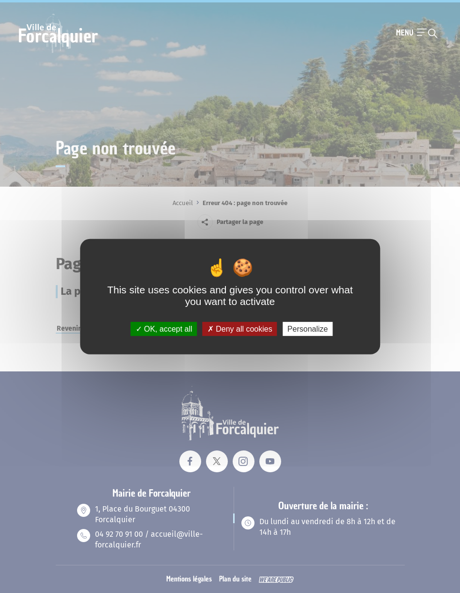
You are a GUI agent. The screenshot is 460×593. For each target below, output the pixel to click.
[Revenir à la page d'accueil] (58, 52)
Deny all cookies (239, 328)
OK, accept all (164, 328)
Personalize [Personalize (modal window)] (307, 328)
